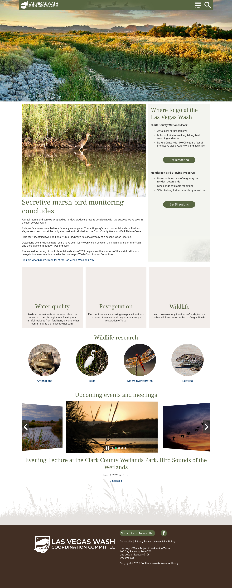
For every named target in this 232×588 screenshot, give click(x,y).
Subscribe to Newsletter (137, 533)
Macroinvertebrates (140, 380)
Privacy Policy (143, 541)
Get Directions (176, 160)
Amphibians (44, 380)
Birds (92, 380)
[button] (40, 5)
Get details (116, 480)
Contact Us (126, 541)
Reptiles (187, 380)
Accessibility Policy (164, 541)
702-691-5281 (128, 557)
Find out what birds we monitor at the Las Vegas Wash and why (58, 260)
